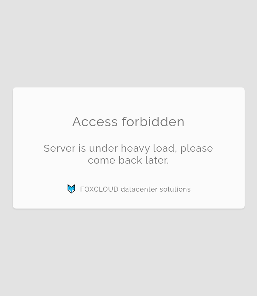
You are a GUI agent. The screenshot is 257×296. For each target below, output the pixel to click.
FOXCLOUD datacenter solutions (128, 189)
